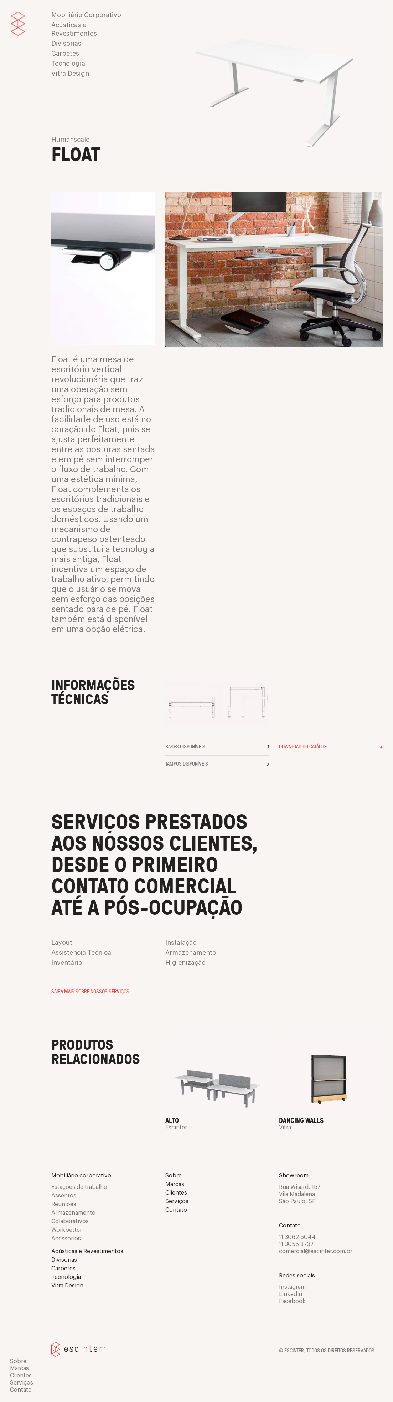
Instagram (292, 1287)
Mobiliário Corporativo (86, 15)
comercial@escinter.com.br (315, 1251)
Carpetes (65, 53)
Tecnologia (68, 63)
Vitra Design (70, 73)
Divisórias (66, 43)
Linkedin (290, 1294)
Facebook (292, 1301)
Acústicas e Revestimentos (74, 29)
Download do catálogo (331, 746)
